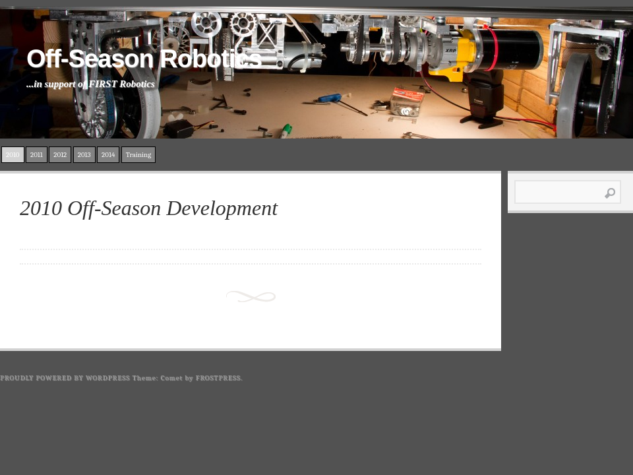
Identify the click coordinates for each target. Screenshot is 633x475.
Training (139, 154)
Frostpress (218, 377)
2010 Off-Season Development (149, 208)
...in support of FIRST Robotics (90, 84)
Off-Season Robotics (144, 58)
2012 (60, 154)
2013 (84, 154)
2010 (13, 154)
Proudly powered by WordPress (65, 377)
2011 (36, 154)
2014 (108, 154)
